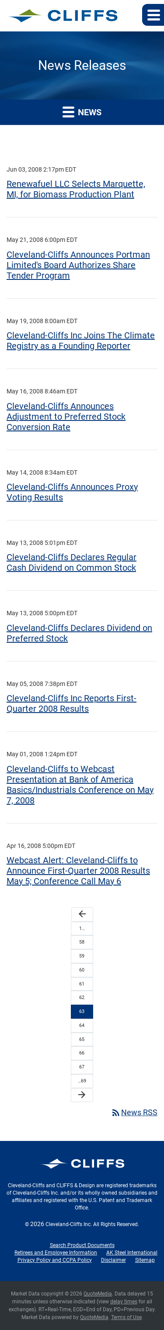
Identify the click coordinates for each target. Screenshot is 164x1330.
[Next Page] (82, 1095)
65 (81, 1039)
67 (81, 1067)
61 (81, 984)
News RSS (134, 1112)
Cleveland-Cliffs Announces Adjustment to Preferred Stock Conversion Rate (66, 416)
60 (81, 970)
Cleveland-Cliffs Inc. (68, 1224)
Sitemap (145, 1260)
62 (81, 997)
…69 (82, 1081)
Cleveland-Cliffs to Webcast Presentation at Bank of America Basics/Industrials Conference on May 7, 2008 (80, 785)
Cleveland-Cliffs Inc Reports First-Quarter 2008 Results (71, 703)
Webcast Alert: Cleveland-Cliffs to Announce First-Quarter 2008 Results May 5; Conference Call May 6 (78, 870)
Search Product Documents (82, 1245)
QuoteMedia (98, 1294)
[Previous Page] (82, 914)
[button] (153, 15)
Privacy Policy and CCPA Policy (54, 1260)
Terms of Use (126, 1317)
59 (81, 956)
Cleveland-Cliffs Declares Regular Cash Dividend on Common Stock (71, 562)
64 (81, 1025)
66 (81, 1053)
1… (82, 928)
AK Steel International (131, 1253)
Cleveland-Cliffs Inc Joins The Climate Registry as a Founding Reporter (81, 340)
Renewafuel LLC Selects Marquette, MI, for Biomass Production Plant (76, 189)
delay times (123, 1302)
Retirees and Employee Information (55, 1253)
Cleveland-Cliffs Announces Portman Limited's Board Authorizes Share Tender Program (78, 265)
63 (81, 1011)
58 (81, 942)
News (82, 111)
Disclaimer (113, 1260)
